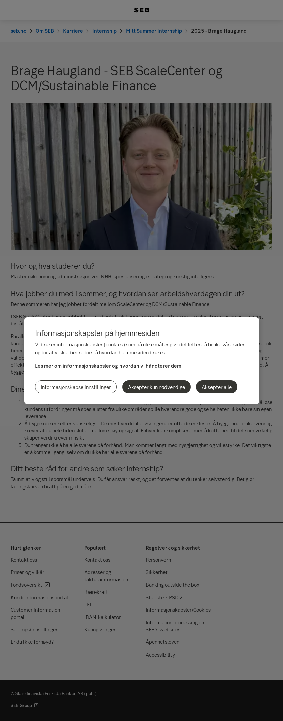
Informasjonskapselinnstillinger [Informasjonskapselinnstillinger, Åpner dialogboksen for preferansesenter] (76, 386)
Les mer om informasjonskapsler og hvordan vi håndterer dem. (109, 365)
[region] (141, 360)
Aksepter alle (217, 386)
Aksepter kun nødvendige (156, 386)
